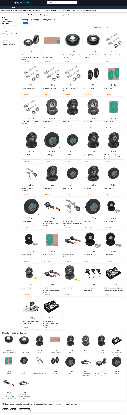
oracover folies (62, 10)
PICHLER (14, 409)
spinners (83, 10)
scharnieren (76, 10)
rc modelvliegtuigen (8, 21)
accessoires (6, 23)
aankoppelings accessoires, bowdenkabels (11, 10)
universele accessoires (92, 10)
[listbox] (100, 27)
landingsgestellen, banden (50, 10)
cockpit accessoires (37, 10)
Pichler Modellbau (25, 409)
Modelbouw (5, 19)
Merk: (25, 23)
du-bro (5, 409)
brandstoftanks (27, 10)
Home (13, 7)
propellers (70, 10)
